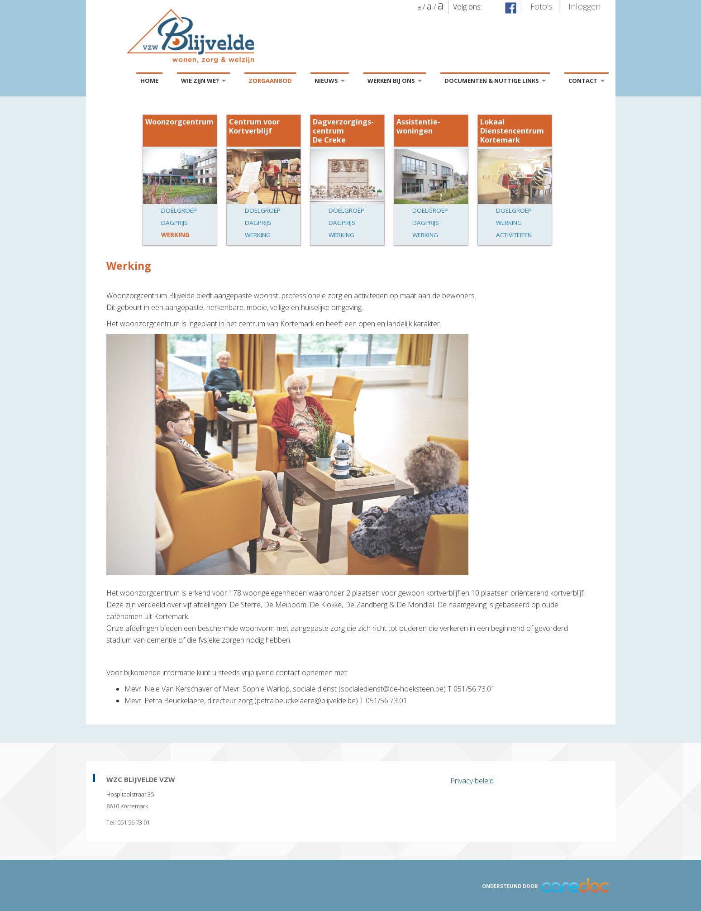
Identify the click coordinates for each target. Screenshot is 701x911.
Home (149, 80)
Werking (175, 235)
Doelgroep (179, 210)
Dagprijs (174, 223)
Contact (586, 81)
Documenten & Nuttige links (495, 81)
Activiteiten (514, 235)
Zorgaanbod (270, 80)
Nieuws (330, 81)
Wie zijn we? (203, 81)
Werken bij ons (394, 81)
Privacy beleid (472, 781)
